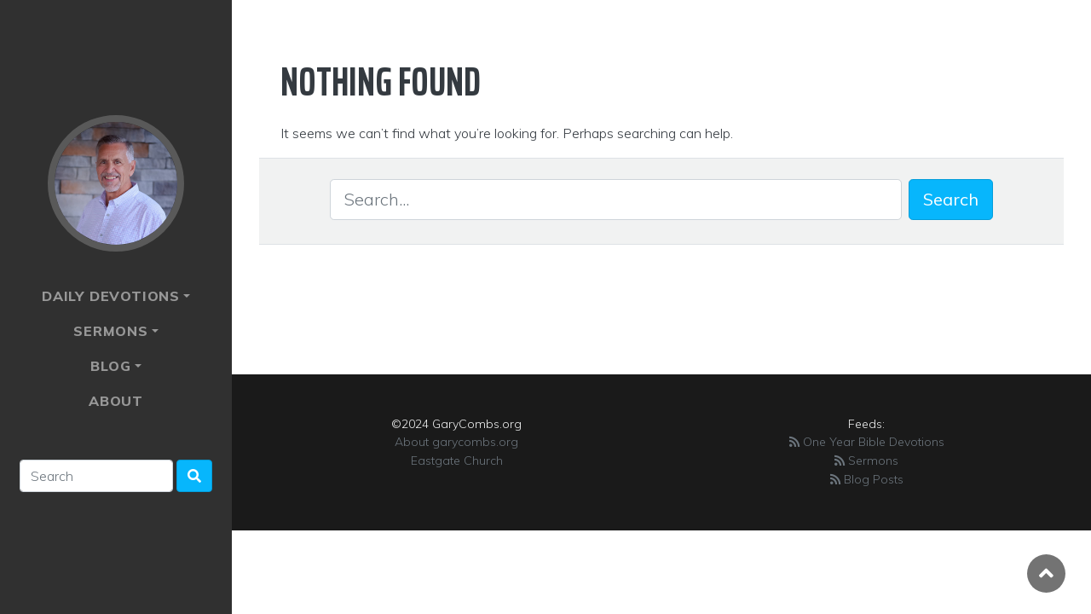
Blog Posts (866, 479)
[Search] (96, 476)
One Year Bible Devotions (866, 441)
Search (950, 199)
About (116, 400)
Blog (110, 365)
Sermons (110, 330)
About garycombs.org (456, 441)
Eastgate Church (457, 460)
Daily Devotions (111, 295)
